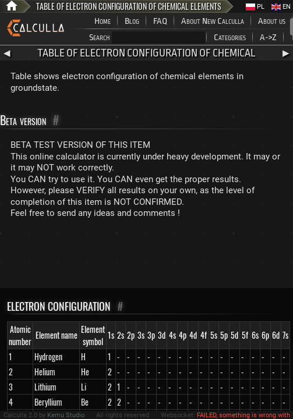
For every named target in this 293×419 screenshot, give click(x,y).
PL (255, 6)
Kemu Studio (65, 415)
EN (281, 6)
